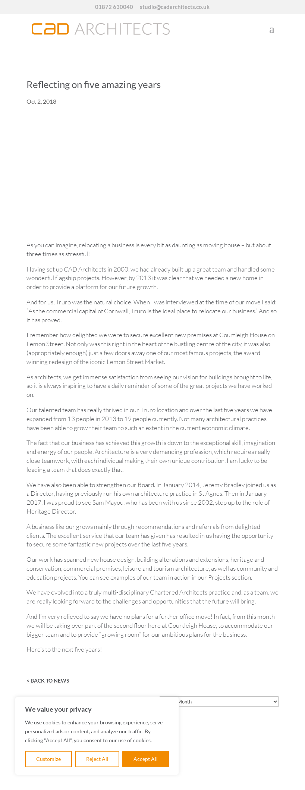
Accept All (145, 759)
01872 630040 (114, 7)
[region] (97, 736)
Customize (48, 759)
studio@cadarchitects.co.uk (175, 7)
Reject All (97, 759)
